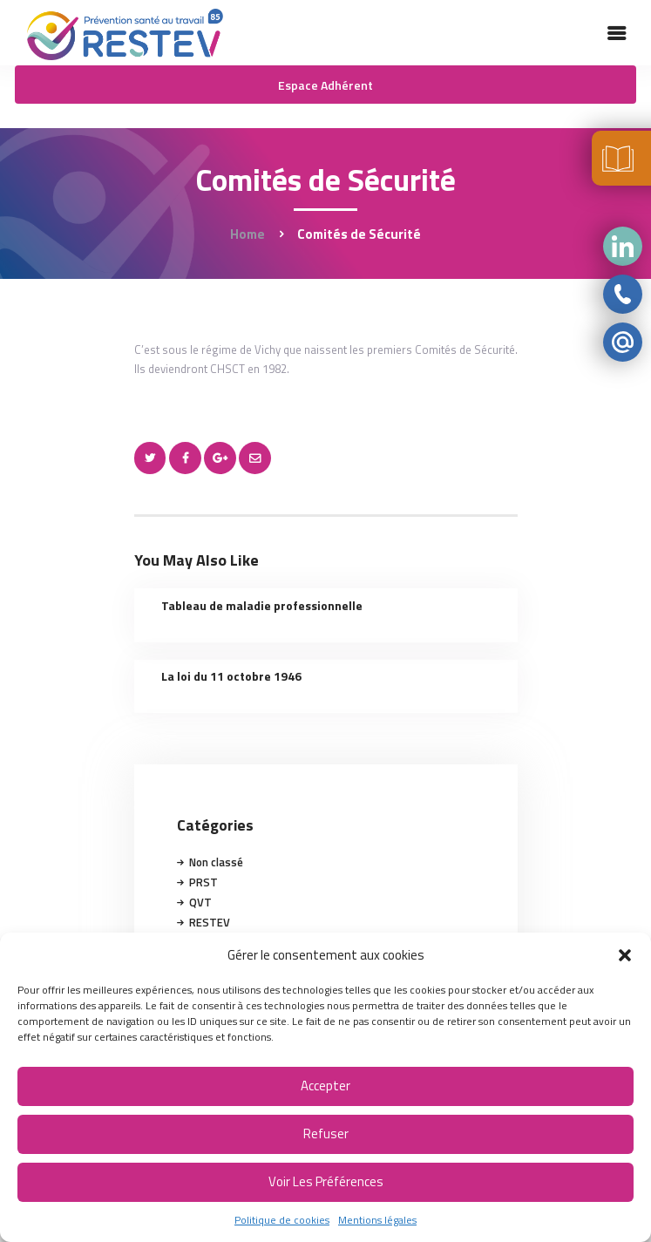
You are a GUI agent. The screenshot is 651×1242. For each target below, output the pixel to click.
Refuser (326, 1133)
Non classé (216, 862)
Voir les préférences (325, 1181)
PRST (203, 882)
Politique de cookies (281, 1219)
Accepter (325, 1086)
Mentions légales (377, 1219)
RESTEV (209, 922)
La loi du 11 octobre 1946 (231, 676)
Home (247, 234)
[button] (625, 955)
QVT (200, 902)
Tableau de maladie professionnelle (262, 606)
